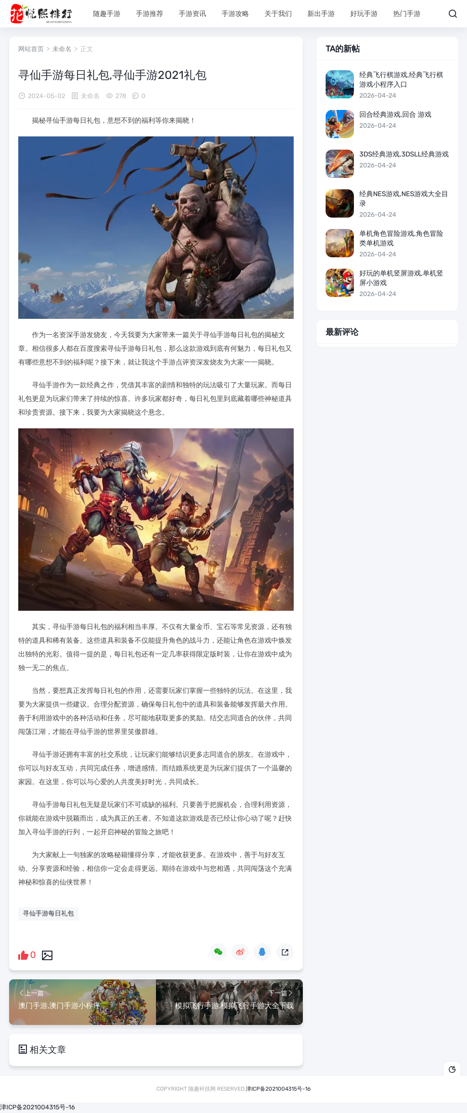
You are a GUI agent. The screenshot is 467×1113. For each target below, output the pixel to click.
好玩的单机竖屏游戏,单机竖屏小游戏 (401, 278)
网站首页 (31, 49)
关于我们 (278, 14)
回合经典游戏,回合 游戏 (395, 114)
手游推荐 (149, 14)
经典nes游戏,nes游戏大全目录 (403, 199)
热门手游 (406, 14)
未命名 (62, 49)
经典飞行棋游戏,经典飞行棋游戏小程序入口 (401, 79)
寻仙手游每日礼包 (48, 913)
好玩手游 (364, 14)
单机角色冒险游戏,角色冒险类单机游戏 (401, 238)
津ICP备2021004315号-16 (278, 1089)
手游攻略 (235, 14)
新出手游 (321, 14)
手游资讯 (192, 14)
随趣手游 (106, 14)
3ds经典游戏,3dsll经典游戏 (404, 154)
